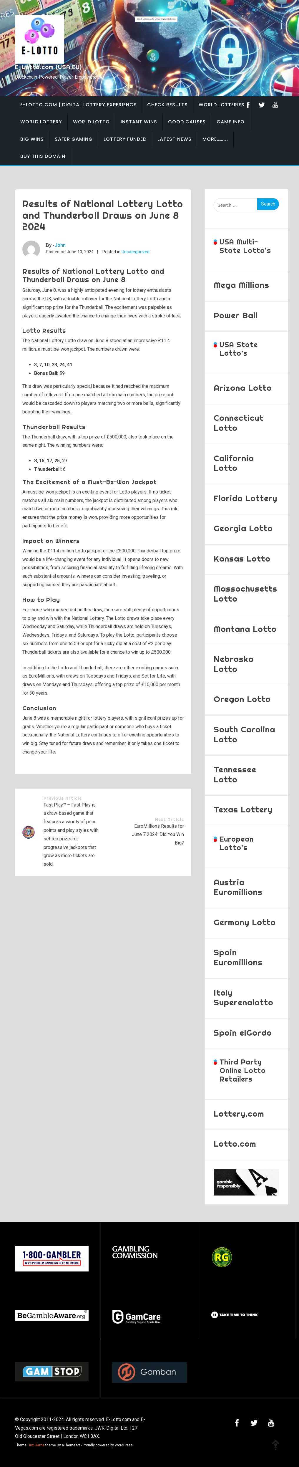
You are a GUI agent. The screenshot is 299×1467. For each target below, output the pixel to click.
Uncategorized (136, 251)
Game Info (231, 121)
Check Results (167, 104)
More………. (215, 139)
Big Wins (32, 139)
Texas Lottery (243, 809)
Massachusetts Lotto (245, 593)
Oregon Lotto (242, 699)
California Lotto (234, 463)
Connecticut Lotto (238, 423)
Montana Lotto (245, 629)
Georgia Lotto (243, 528)
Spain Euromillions (238, 957)
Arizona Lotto (243, 388)
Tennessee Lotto (235, 774)
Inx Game (36, 1445)
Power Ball (236, 315)
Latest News (174, 139)
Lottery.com (239, 1113)
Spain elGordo (243, 1032)
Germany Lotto (245, 922)
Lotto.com (235, 1143)
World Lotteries (222, 104)
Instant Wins (139, 121)
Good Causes (187, 121)
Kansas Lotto (242, 558)
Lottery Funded (125, 139)
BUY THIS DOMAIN (42, 156)
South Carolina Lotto (244, 734)
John (60, 245)
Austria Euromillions (238, 887)
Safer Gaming (74, 139)
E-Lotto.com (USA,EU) (48, 67)
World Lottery (41, 121)
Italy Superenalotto (243, 997)
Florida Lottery (245, 498)
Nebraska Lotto (234, 664)
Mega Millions (241, 285)
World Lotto (91, 121)
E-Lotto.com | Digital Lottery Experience (78, 104)
